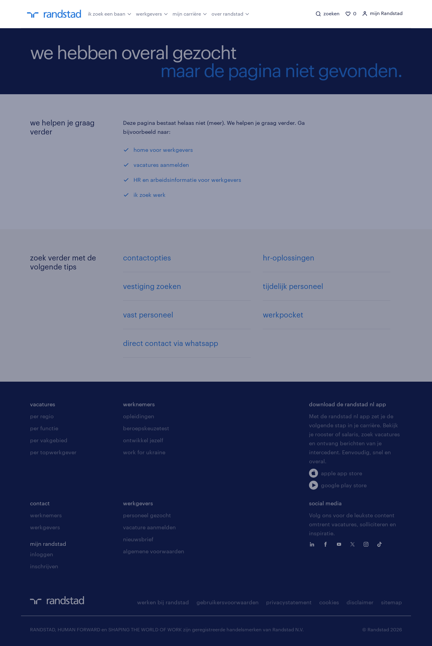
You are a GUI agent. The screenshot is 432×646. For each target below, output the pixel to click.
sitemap (391, 602)
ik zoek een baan (109, 13)
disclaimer (360, 602)
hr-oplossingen (288, 257)
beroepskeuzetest (146, 428)
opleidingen (138, 416)
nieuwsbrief (138, 539)
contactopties (147, 257)
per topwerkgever (53, 452)
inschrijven (44, 566)
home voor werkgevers (163, 149)
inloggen (41, 554)
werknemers (139, 404)
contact (40, 503)
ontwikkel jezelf (143, 440)
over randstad (230, 13)
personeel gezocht (147, 515)
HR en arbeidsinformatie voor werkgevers (187, 179)
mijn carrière (189, 13)
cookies (329, 602)
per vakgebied (49, 440)
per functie (44, 428)
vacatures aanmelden (161, 164)
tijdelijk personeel (293, 286)
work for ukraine (144, 452)
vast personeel (148, 314)
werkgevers (152, 13)
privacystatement (289, 602)
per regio (42, 416)
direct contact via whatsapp (170, 343)
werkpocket (283, 314)
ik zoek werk (150, 194)
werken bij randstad (163, 602)
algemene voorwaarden (153, 551)
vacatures (42, 404)
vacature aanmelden (149, 527)
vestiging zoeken (152, 286)
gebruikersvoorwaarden (227, 602)
